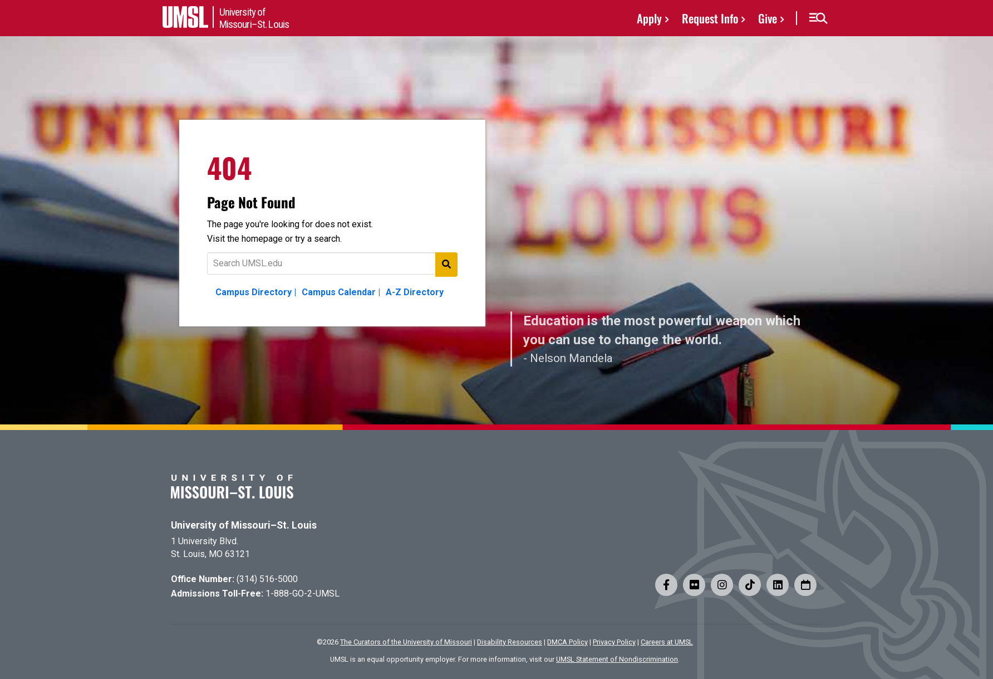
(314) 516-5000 (267, 579)
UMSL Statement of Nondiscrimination (617, 659)
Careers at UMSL (667, 642)
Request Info (710, 18)
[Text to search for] (332, 263)
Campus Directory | (255, 292)
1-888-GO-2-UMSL (303, 593)
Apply (649, 18)
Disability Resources (509, 642)
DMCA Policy (567, 642)
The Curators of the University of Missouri (406, 642)
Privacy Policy (614, 642)
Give (767, 18)
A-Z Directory (415, 292)
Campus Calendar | (341, 292)
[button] (817, 18)
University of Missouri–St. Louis (244, 525)
